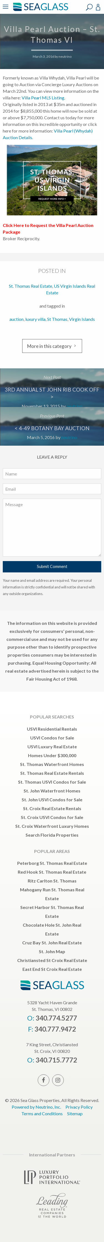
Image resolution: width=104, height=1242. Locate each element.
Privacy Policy (79, 1106)
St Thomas (57, 319)
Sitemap (75, 1113)
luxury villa (35, 319)
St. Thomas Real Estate (30, 286)
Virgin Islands (82, 319)
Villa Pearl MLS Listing (43, 97)
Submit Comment (52, 566)
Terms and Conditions (42, 1113)
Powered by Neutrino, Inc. (36, 1106)
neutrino (65, 56)
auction (16, 319)
